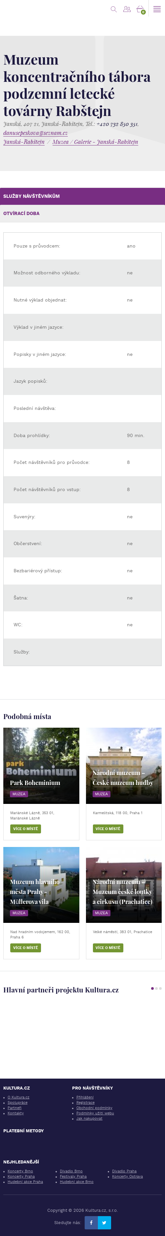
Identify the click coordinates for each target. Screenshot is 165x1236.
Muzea (19, 794)
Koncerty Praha (21, 1176)
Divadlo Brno (71, 1171)
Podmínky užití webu (95, 1113)
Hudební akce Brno (77, 1182)
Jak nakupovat (89, 1118)
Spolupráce (17, 1102)
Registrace (85, 1102)
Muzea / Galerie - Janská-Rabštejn (95, 141)
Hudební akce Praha (25, 1182)
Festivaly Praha (73, 1176)
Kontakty (16, 1113)
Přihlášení (85, 1097)
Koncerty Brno (20, 1171)
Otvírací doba (21, 213)
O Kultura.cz (18, 1097)
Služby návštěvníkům (31, 196)
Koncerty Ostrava (127, 1176)
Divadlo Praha (124, 1171)
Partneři (14, 1108)
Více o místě (25, 829)
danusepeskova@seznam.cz (35, 132)
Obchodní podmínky (94, 1108)
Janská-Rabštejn (24, 141)
